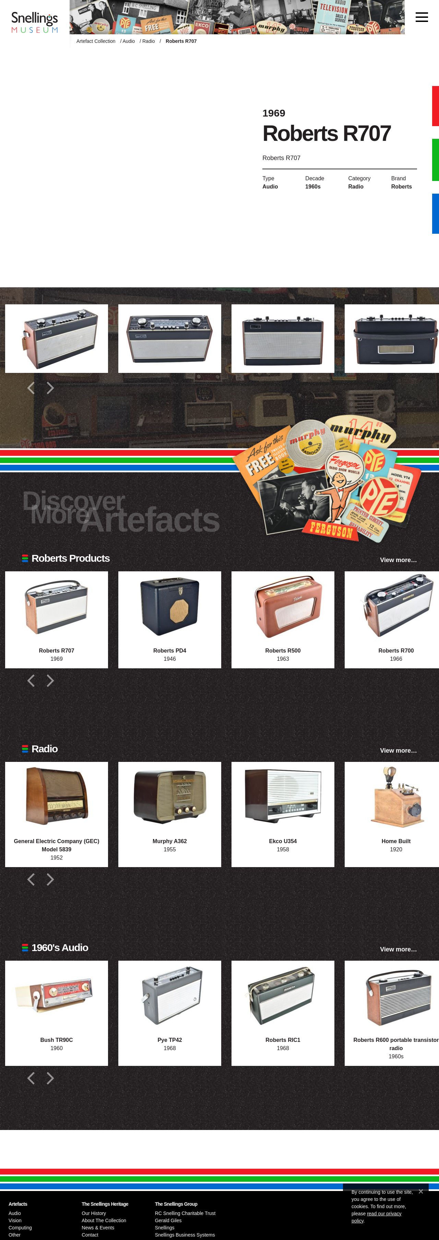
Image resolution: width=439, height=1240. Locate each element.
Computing (20, 1227)
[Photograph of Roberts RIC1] (283, 995)
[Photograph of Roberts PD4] (169, 605)
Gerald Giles (168, 1220)
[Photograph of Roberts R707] (56, 605)
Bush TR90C (56, 1040)
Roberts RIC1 (282, 1040)
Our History (94, 1213)
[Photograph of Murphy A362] (169, 796)
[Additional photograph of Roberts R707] (56, 338)
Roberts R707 (56, 651)
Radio (148, 41)
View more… (398, 560)
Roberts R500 (282, 651)
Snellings (165, 1227)
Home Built (396, 841)
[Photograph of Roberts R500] (283, 605)
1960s (313, 187)
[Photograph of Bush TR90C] (56, 995)
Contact (90, 1235)
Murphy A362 (170, 841)
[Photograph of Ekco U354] (283, 796)
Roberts (401, 187)
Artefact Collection (96, 41)
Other (15, 1235)
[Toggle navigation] (422, 17)
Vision (15, 1220)
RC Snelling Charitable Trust (185, 1213)
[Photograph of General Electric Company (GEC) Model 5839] (56, 796)
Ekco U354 (283, 841)
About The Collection (104, 1220)
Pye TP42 (169, 1040)
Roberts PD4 (169, 651)
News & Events (98, 1227)
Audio (129, 41)
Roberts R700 (396, 651)
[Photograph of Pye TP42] (169, 995)
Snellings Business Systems (185, 1235)
